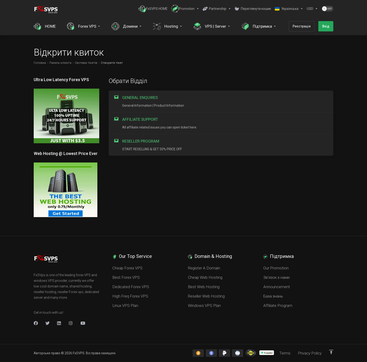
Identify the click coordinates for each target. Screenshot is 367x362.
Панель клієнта (60, 62)
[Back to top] (331, 352)
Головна (40, 62)
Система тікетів (86, 62)
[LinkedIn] (59, 323)
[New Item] (71, 323)
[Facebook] (36, 323)
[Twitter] (47, 323)
